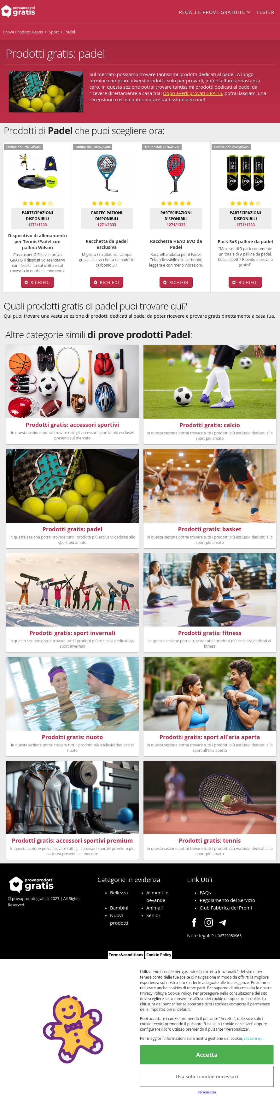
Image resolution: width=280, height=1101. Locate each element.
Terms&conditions (126, 957)
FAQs (205, 895)
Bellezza (119, 895)
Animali (154, 910)
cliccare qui (253, 1038)
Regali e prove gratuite (212, 12)
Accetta (207, 1054)
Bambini (119, 910)
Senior (153, 918)
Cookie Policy (158, 957)
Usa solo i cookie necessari (207, 1076)
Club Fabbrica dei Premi (226, 910)
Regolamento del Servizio (227, 903)
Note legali (198, 938)
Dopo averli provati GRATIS (192, 93)
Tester (265, 12)
